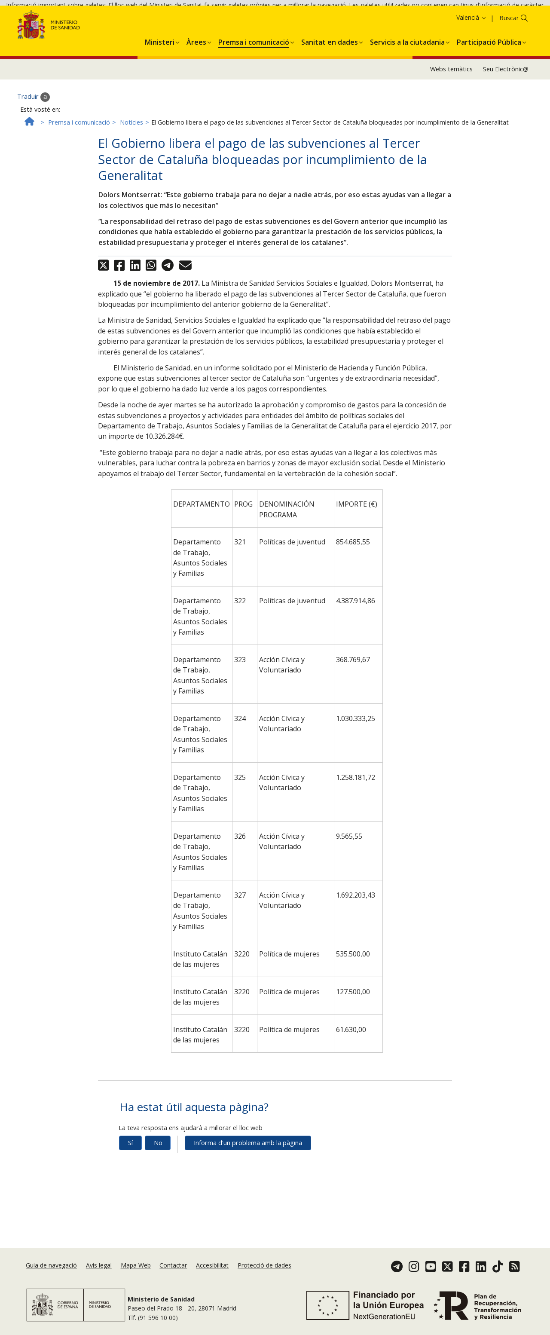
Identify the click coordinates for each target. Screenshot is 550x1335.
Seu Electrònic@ (506, 105)
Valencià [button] (471, 54)
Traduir (33, 133)
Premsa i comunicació (79, 158)
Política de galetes (417, 20)
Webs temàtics (451, 105)
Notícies (131, 158)
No (158, 1179)
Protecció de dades (264, 1265)
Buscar (509, 54)
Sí (130, 1179)
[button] (159, 77)
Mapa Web (136, 1265)
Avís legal (99, 1265)
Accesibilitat (212, 1265)
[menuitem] (159, 77)
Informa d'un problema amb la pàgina (248, 1179)
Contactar (173, 1265)
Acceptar (463, 21)
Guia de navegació (51, 1265)
